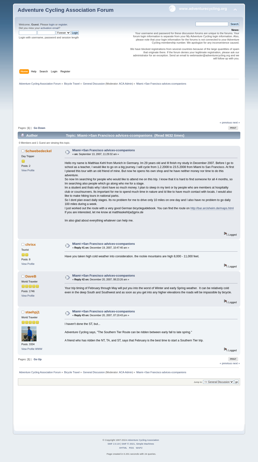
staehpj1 (32, 312)
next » (236, 122)
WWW (38, 349)
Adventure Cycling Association (143, 440)
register (62, 24)
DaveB (30, 276)
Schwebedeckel (38, 151)
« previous (226, 122)
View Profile (28, 170)
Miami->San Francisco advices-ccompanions (103, 150)
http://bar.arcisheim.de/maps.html (212, 208)
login (52, 24)
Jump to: (198, 382)
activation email (50, 28)
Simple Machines (145, 443)
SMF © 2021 (128, 443)
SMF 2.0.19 (113, 443)
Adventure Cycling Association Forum (66, 10)
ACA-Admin (125, 83)
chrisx (30, 244)
